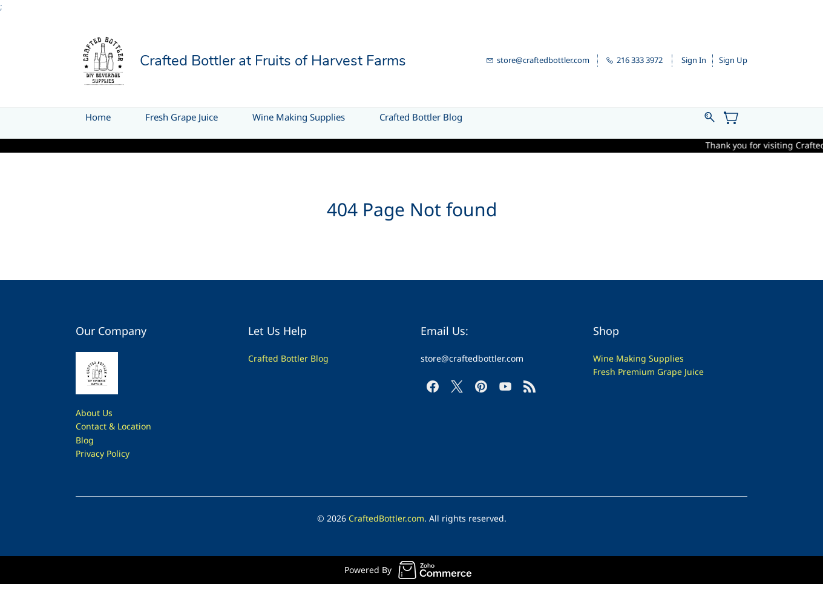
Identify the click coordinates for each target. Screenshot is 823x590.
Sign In (693, 60)
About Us (94, 413)
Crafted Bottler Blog (288, 358)
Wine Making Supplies (638, 358)
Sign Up (733, 60)
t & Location (127, 426)
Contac (89, 426)
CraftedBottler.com (386, 518)
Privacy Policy (103, 453)
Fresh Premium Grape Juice (648, 371)
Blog (85, 440)
